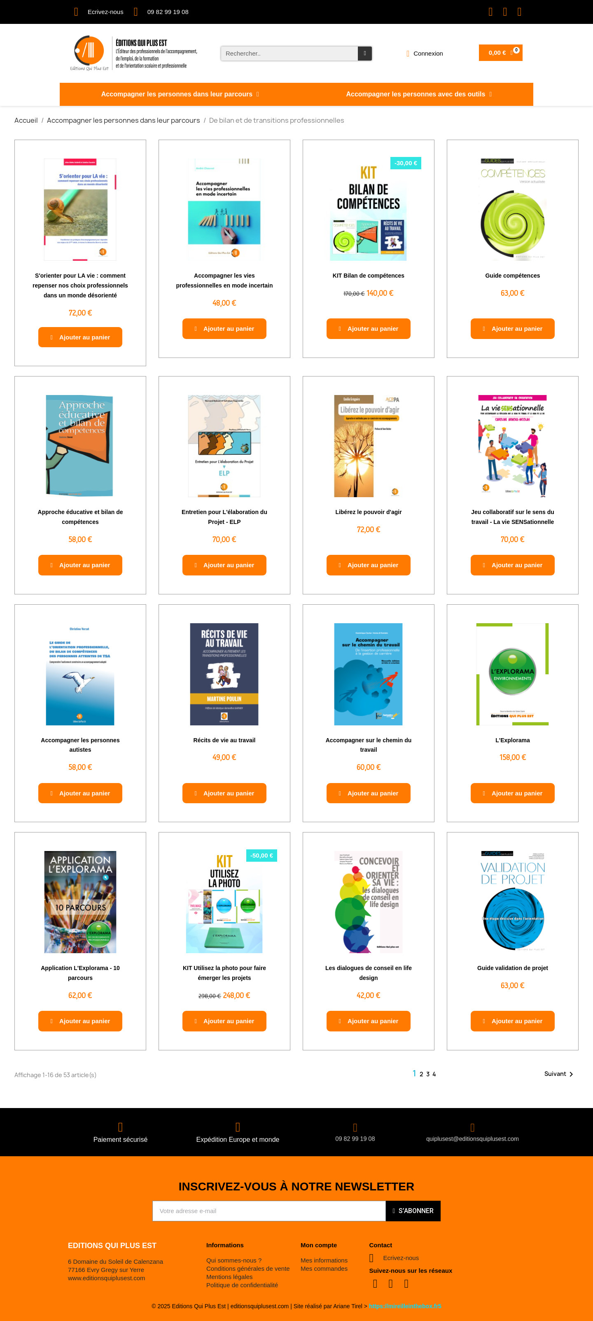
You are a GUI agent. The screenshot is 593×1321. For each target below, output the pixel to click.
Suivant (560, 1074)
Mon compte (319, 1245)
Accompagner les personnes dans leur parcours (180, 94)
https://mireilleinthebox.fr (403, 1306)
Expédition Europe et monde (238, 1139)
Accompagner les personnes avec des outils (419, 94)
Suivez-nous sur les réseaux (411, 1270)
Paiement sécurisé (120, 1139)
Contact (380, 1245)
